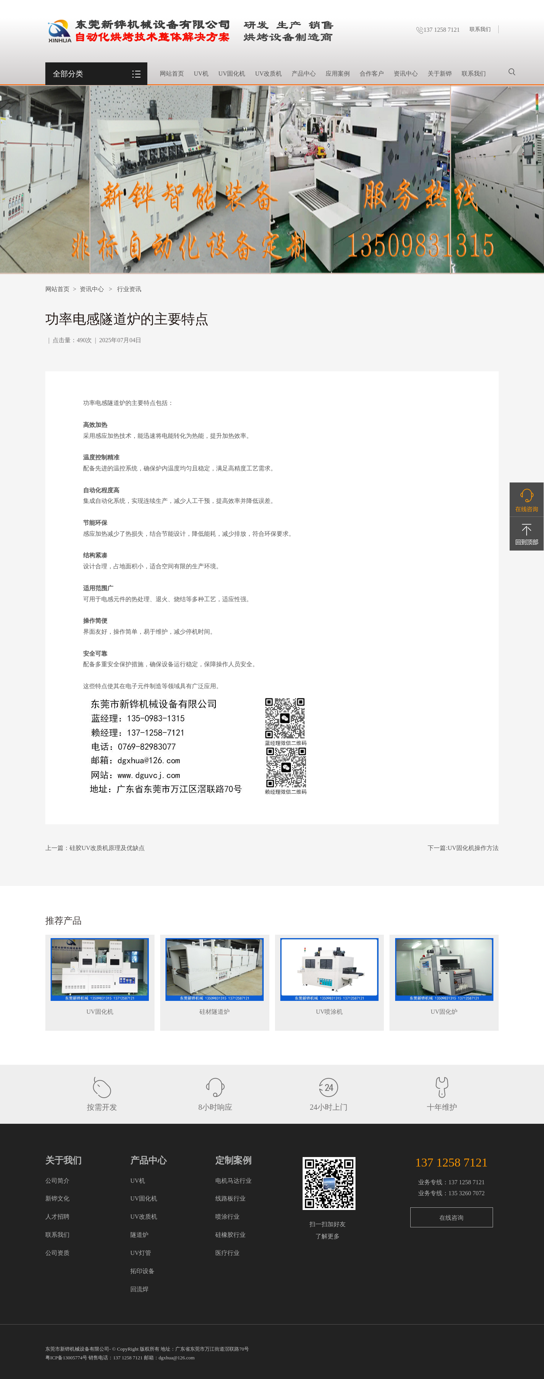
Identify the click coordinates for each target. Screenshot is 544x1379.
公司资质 (57, 1253)
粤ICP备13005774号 (66, 1357)
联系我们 (480, 29)
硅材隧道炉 (214, 1011)
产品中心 (304, 73)
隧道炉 (139, 1235)
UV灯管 (140, 1253)
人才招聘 (57, 1216)
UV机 (201, 73)
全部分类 (68, 74)
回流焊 (139, 1289)
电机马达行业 (233, 1180)
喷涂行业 (227, 1216)
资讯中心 (406, 73)
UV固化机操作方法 (473, 848)
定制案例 (233, 1160)
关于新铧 (440, 73)
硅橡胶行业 (230, 1235)
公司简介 (57, 1180)
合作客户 (372, 73)
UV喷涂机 (329, 1011)
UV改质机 (268, 73)
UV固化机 (231, 73)
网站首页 (172, 73)
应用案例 (338, 73)
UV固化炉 (444, 1011)
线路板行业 (230, 1198)
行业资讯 (129, 289)
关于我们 (63, 1160)
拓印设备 (142, 1271)
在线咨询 (451, 1218)
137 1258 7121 (438, 29)
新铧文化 (57, 1198)
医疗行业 (227, 1253)
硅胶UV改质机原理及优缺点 (107, 848)
